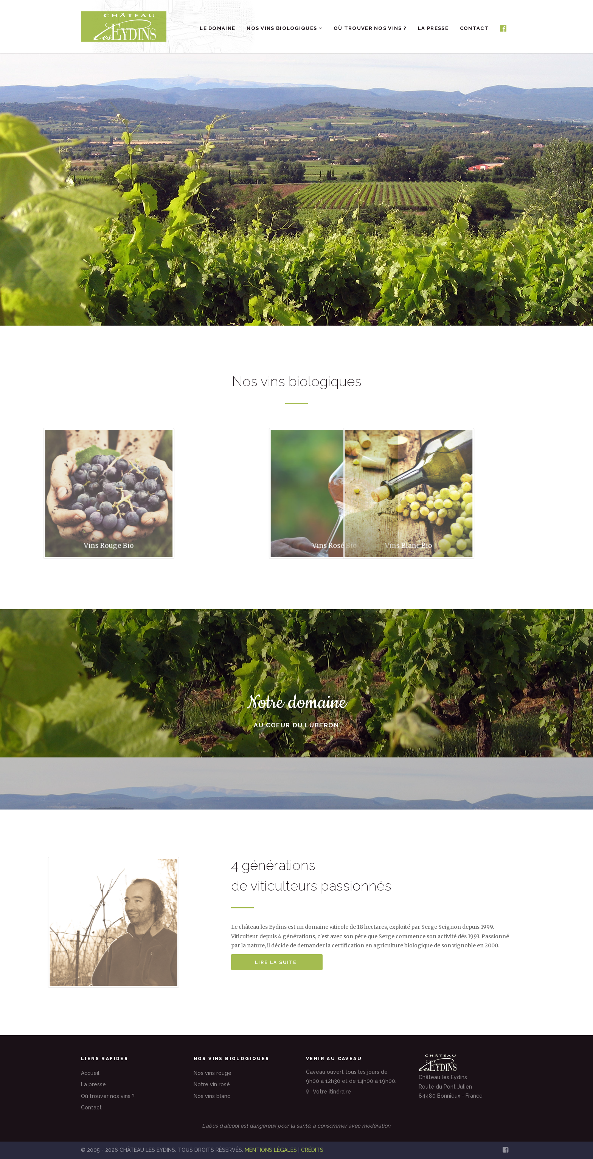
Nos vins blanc (212, 1096)
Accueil (90, 1073)
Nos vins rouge (212, 1073)
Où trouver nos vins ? (370, 28)
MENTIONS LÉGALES (271, 1150)
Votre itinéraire (328, 1092)
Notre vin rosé (212, 1084)
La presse (433, 28)
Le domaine (217, 28)
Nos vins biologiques (284, 28)
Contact (474, 28)
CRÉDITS (312, 1150)
